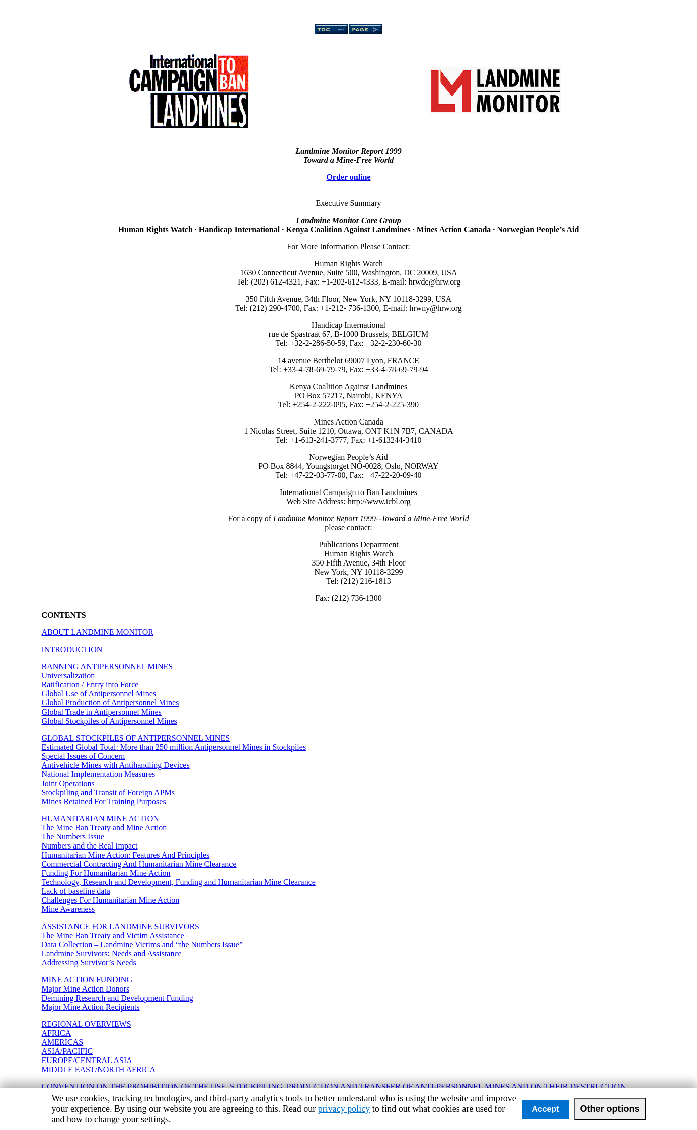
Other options (610, 1109)
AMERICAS (63, 1042)
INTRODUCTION (72, 649)
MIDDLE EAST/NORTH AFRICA (99, 1069)
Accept (545, 1109)
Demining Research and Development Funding (117, 998)
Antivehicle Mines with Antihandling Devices (116, 765)
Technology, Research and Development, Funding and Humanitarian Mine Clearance (179, 882)
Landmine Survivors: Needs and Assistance (112, 953)
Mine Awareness (68, 909)
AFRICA (56, 1033)
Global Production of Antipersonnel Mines (110, 702)
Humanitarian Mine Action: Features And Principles (126, 855)
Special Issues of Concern (83, 756)
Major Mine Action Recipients (91, 1007)
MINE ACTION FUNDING (87, 979)
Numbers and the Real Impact (90, 845)
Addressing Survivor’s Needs (89, 962)
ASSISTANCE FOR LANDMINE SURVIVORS (120, 926)
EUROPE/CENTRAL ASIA (87, 1060)
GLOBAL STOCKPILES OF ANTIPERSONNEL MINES (136, 738)
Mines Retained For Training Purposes (104, 801)
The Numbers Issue (73, 836)
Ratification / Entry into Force (90, 684)
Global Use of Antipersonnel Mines (99, 693)
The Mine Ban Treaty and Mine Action (104, 827)
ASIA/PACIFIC (67, 1051)
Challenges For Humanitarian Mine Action (111, 900)
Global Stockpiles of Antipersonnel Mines (109, 721)
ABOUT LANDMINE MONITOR (98, 632)
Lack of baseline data (76, 891)
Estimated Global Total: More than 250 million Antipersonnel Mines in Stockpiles (174, 747)
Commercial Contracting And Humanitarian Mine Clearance (139, 864)
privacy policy (344, 1109)
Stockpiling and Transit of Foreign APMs (108, 792)
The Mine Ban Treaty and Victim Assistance (113, 935)
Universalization (68, 675)
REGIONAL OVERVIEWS (86, 1024)
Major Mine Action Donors (86, 988)
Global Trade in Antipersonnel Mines (102, 712)
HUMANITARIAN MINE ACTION (100, 818)
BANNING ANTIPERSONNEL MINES (107, 666)
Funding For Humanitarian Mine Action (106, 873)
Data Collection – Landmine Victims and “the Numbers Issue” (142, 944)
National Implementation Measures (99, 774)
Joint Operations (68, 783)
